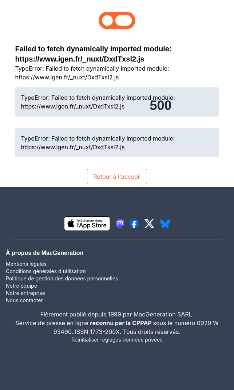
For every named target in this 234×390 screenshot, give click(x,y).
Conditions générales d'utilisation (46, 271)
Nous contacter (24, 300)
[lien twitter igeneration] (149, 223)
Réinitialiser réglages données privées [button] (116, 339)
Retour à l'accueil (116, 176)
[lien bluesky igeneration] (165, 223)
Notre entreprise (25, 293)
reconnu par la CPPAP (121, 323)
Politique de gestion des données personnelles (62, 278)
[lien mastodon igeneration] (120, 223)
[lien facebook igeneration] (134, 223)
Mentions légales (26, 264)
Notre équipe (21, 286)
